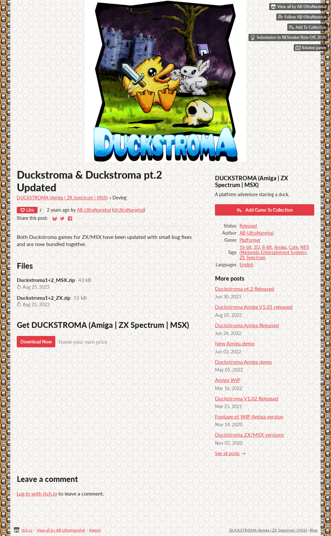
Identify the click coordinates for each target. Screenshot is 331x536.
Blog (313, 530)
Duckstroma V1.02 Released (246, 398)
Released (248, 226)
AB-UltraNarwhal (94, 210)
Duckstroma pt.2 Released (244, 288)
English (246, 264)
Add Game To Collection (264, 210)
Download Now (36, 341)
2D (257, 247)
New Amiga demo (235, 343)
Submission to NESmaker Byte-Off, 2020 (288, 37)
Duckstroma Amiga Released (247, 325)
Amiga (280, 247)
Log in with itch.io (37, 493)
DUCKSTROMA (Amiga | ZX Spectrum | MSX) (62, 197)
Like (27, 210)
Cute (293, 247)
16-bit (245, 247)
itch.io (27, 530)
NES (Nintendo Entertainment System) (274, 250)
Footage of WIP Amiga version (249, 416)
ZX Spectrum (253, 257)
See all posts (227, 453)
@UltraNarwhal (128, 210)
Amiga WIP (227, 380)
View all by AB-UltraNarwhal (61, 530)
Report (95, 530)
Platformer (250, 240)
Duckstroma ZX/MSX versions (249, 434)
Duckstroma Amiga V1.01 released (254, 307)
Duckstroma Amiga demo (243, 362)
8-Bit (267, 247)
